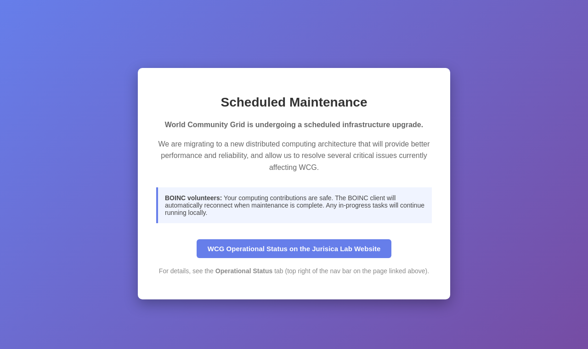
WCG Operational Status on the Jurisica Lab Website (294, 249)
